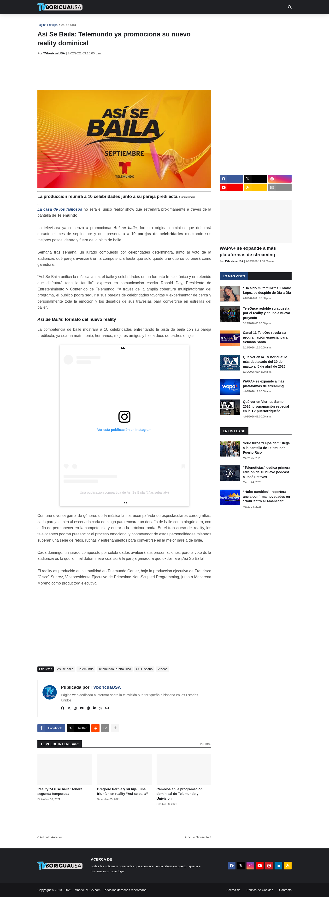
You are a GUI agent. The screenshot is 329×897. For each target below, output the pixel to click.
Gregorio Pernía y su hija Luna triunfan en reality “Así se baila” (122, 791)
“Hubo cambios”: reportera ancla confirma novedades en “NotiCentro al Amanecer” (266, 496)
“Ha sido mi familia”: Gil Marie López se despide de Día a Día (267, 290)
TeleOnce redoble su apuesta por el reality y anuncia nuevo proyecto (266, 313)
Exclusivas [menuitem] (189, 21)
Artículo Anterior (51, 837)
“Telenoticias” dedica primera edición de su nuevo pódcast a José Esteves (266, 472)
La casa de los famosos (59, 209)
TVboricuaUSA (106, 687)
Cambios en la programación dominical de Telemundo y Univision (180, 793)
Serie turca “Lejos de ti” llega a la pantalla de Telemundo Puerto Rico (266, 447)
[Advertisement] (124, 72)
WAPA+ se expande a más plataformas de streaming (248, 251)
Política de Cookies (260, 890)
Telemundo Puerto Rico (115, 669)
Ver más (205, 744)
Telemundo (86, 669)
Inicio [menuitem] (46, 21)
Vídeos (162, 669)
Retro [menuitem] (213, 21)
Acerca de (233, 890)
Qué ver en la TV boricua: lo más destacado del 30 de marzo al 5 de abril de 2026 (265, 361)
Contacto (285, 890)
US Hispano (144, 669)
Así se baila (68, 25)
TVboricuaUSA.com (86, 890)
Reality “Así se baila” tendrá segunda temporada (59, 791)
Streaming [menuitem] (161, 21)
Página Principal (47, 25)
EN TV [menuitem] (90, 21)
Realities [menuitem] (114, 21)
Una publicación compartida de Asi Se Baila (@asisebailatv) (124, 492)
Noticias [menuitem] (67, 21)
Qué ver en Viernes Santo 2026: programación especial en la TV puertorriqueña (266, 406)
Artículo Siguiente (196, 837)
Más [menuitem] (230, 21)
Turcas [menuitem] (137, 21)
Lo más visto (234, 276)
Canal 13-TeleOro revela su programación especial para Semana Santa (265, 337)
